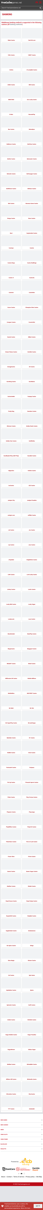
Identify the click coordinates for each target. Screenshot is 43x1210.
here (28, 1208)
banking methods (16, 24)
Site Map (39, 1201)
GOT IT (38, 1206)
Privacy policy (30, 1201)
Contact (9, 1201)
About (3, 1201)
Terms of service (18, 1201)
